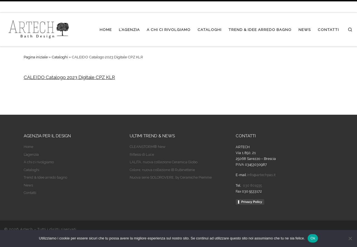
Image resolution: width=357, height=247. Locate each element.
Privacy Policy (251, 201)
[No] (350, 238)
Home (28, 147)
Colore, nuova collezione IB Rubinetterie (162, 170)
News (28, 185)
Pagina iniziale (36, 57)
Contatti (30, 193)
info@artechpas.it (261, 175)
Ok (312, 238)
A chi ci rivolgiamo (39, 162)
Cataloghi (60, 57)
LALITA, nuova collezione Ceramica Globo (163, 162)
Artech (26, 229)
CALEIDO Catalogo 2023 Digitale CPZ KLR (69, 77)
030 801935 (252, 185)
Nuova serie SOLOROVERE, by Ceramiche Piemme (171, 177)
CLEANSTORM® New (147, 147)
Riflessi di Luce (142, 154)
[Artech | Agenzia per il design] (39, 28)
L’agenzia (31, 154)
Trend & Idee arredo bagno (45, 177)
